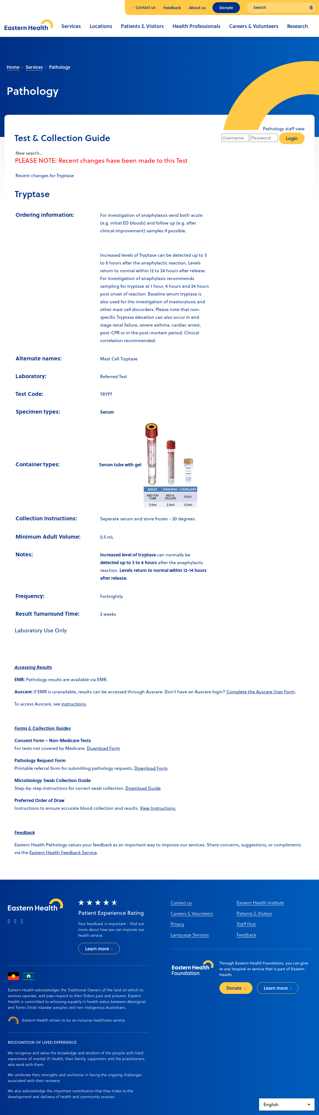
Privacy (177, 924)
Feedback (172, 8)
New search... (28, 153)
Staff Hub (246, 924)
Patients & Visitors (142, 26)
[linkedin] (22, 921)
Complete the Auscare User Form (260, 692)
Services (71, 26)
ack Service (85, 852)
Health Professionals (196, 26)
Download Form (103, 748)
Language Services (190, 934)
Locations (101, 26)
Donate (226, 8)
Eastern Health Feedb (51, 852)
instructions (73, 704)
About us (197, 8)
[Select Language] (286, 1104)
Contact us (146, 7)
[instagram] (15, 921)
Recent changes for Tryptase (44, 175)
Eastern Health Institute (260, 902)
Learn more (97, 948)
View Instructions (158, 808)
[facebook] (9, 921)
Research (297, 26)
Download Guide (143, 788)
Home (13, 67)
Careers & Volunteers (253, 26)
